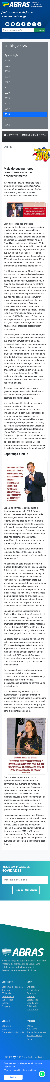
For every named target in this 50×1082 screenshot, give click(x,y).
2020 (7, 92)
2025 (7, 65)
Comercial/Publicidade (13, 1032)
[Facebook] (23, 23)
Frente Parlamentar (36, 1032)
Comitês (31, 996)
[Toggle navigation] (5, 36)
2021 (7, 87)
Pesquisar (39, 30)
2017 (7, 108)
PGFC (29, 1038)
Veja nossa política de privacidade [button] (20, 1070)
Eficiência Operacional (8, 995)
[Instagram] (34, 23)
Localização (32, 999)
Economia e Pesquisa (12, 986)
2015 (7, 119)
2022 (7, 82)
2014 (7, 125)
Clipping (6, 1006)
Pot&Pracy (20, 1057)
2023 (7, 76)
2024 (7, 71)
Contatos (6, 1025)
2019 (7, 98)
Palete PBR (32, 1029)
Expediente (32, 1002)
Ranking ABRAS (29, 135)
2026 (7, 60)
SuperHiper (7, 999)
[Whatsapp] (39, 23)
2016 (7, 114)
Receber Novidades (26, 890)
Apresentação (12, 55)
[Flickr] (12, 23)
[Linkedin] (28, 23)
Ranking (6, 990)
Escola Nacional (34, 1035)
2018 (7, 103)
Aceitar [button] (13, 1077)
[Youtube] (7, 23)
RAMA (30, 1025)
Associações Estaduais (33, 992)
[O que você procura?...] (18, 30)
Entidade (31, 986)
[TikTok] (18, 23)
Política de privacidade (32, 1008)
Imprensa (6, 1029)
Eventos (13, 135)
